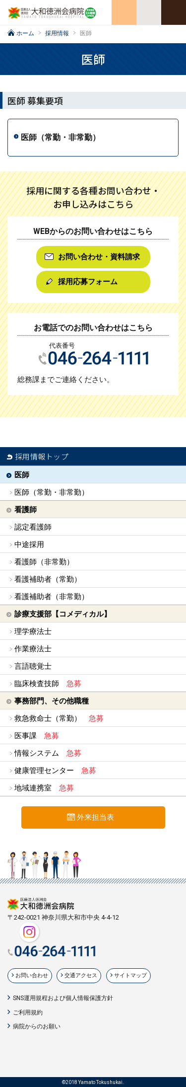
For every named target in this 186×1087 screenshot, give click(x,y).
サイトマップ (130, 975)
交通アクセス (80, 975)
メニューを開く (173, 12)
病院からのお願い (37, 1026)
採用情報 (57, 33)
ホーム (25, 33)
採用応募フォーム (88, 281)
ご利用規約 (28, 1012)
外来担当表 (95, 817)
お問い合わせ (31, 975)
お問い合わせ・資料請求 (99, 256)
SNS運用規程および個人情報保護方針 (63, 998)
